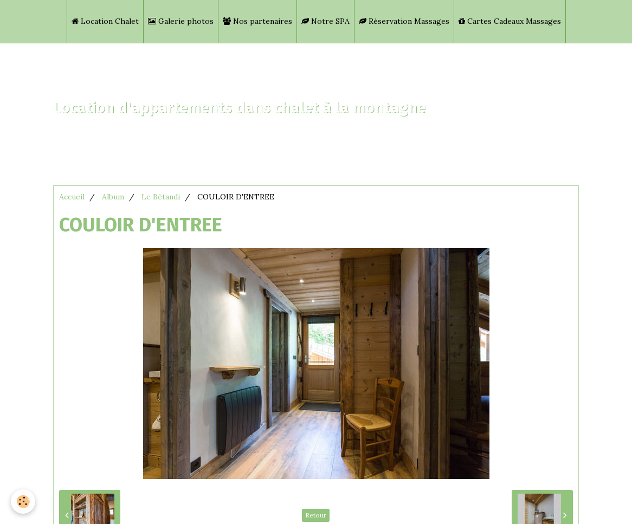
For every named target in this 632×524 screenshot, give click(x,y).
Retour (315, 515)
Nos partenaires (257, 21)
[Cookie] (23, 501)
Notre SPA (325, 21)
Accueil (72, 197)
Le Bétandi (160, 197)
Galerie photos (181, 21)
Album (113, 197)
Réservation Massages (404, 21)
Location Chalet (105, 21)
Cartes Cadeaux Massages (510, 21)
